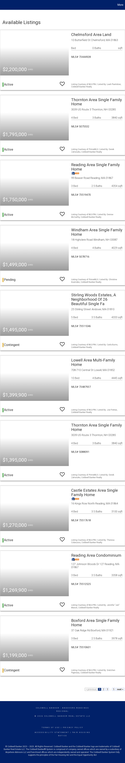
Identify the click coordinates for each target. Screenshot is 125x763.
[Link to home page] (4, 5)
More (120, 4)
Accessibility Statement (52, 732)
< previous (91, 689)
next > (120, 689)
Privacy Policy (73, 727)
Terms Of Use (51, 727)
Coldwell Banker (47, 708)
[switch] (62, 82)
